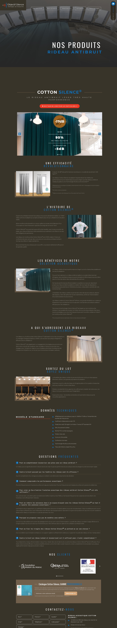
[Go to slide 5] (61, 154)
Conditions (66, 596)
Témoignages (94, 8)
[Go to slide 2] (58, 154)
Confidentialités (59, 596)
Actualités (80, 8)
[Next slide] (99, 134)
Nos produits (52, 8)
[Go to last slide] (19, 134)
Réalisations (67, 8)
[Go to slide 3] (59, 154)
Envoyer (71, 593)
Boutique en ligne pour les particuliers (59, 106)
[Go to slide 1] (57, 154)
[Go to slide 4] (60, 154)
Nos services (37, 8)
